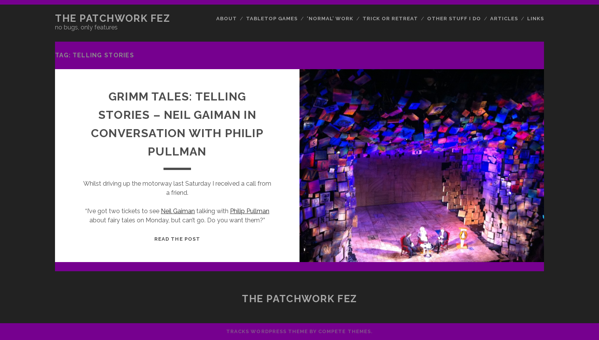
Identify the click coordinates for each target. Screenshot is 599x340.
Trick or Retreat (390, 18)
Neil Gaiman (178, 211)
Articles (504, 18)
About (226, 18)
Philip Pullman (249, 211)
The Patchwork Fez (112, 18)
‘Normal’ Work (330, 18)
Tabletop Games (272, 18)
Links (535, 18)
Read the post (177, 239)
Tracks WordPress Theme (267, 331)
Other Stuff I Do (454, 18)
